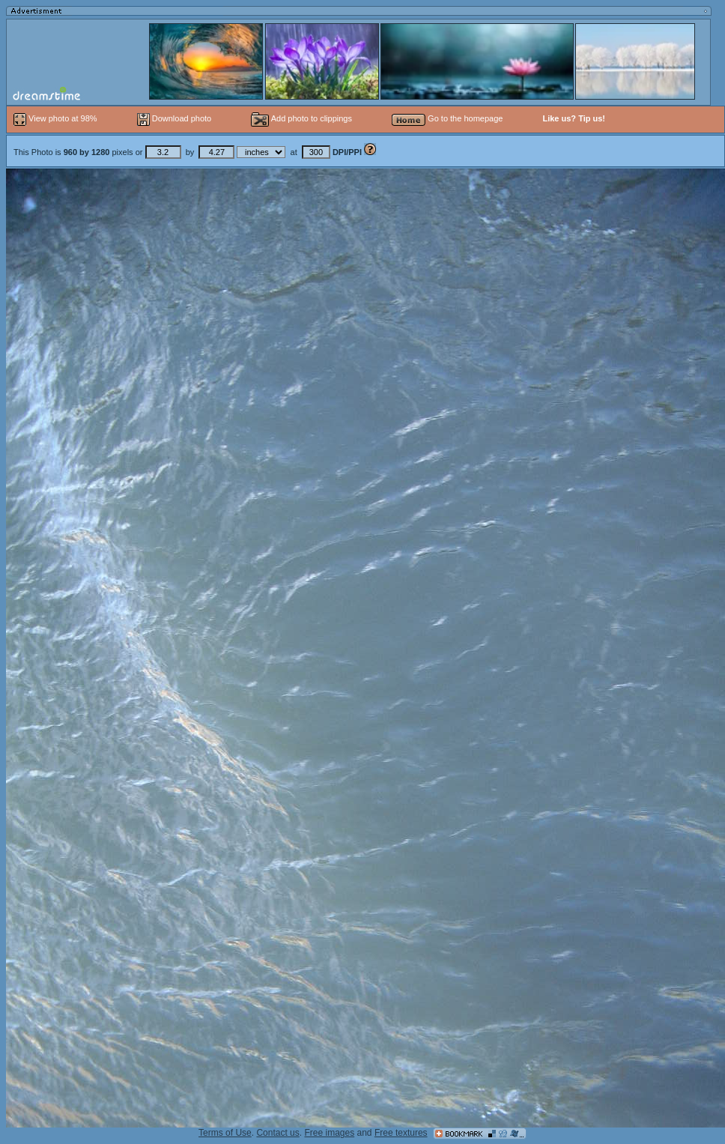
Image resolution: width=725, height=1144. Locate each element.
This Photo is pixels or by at (188, 152)
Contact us (277, 1133)
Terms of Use (225, 1133)
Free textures (401, 1133)
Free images (329, 1133)
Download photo (174, 118)
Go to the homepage (447, 118)
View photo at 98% (56, 118)
